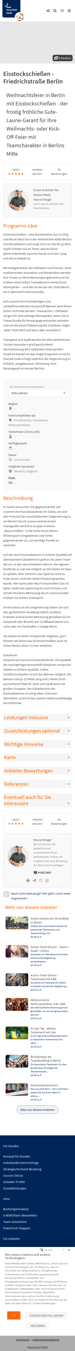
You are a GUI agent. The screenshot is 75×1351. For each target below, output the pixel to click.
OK (14, 1315)
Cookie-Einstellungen (46, 1315)
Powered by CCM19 (37, 1347)
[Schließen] (69, 1250)
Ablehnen (37, 1325)
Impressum (22, 1339)
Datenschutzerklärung (46, 1339)
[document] (37, 1281)
